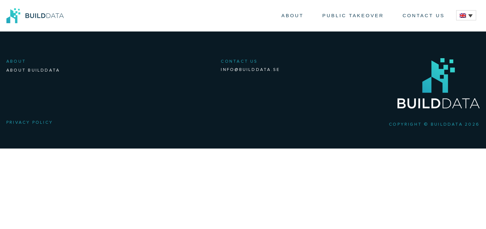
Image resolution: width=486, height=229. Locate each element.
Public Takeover (353, 15)
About (292, 15)
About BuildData (33, 70)
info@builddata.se (250, 69)
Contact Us (424, 15)
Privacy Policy (29, 122)
